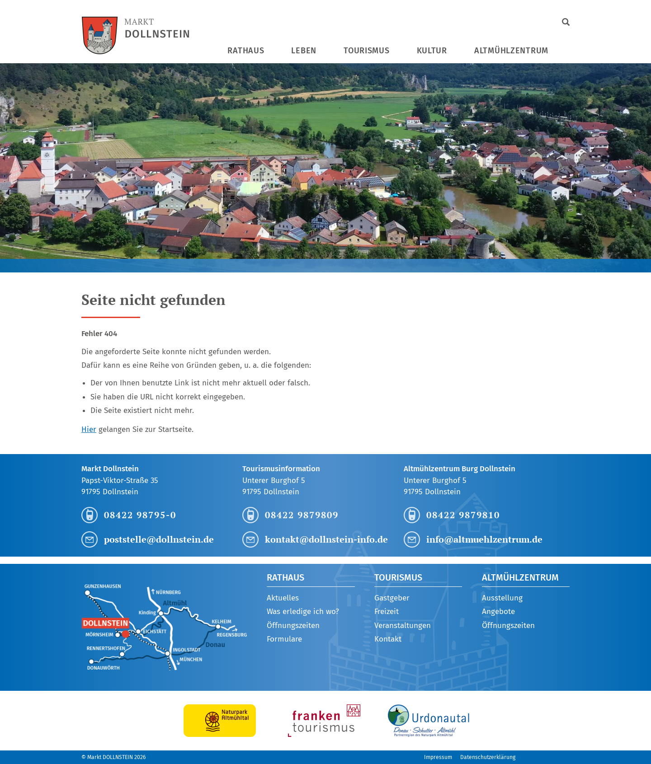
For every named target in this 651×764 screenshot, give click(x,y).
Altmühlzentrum (511, 51)
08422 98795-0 (140, 515)
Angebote (498, 611)
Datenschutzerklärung (487, 757)
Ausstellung (502, 598)
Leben (303, 51)
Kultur (432, 51)
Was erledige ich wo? (303, 611)
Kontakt (387, 639)
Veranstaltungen (402, 625)
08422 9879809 (302, 515)
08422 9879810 (463, 515)
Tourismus (366, 51)
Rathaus (245, 51)
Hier (88, 429)
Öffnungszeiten (293, 625)
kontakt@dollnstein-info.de (326, 539)
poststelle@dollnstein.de (159, 539)
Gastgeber (392, 598)
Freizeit (386, 611)
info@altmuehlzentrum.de (484, 539)
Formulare (284, 639)
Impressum (438, 757)
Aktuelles (283, 598)
